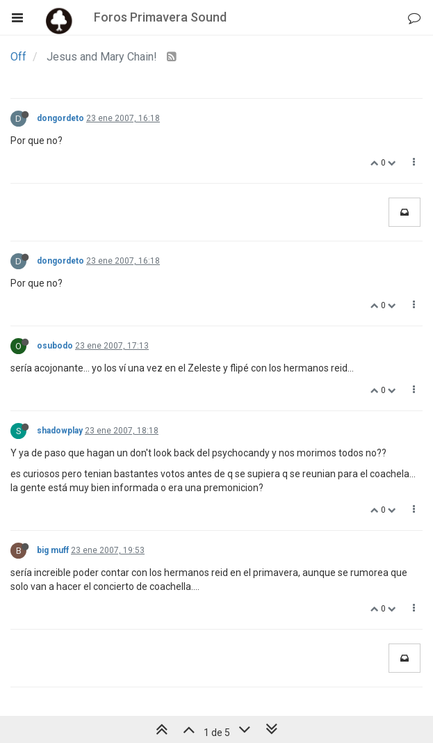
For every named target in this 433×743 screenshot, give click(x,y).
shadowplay (60, 431)
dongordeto (60, 118)
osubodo (55, 346)
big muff (53, 550)
